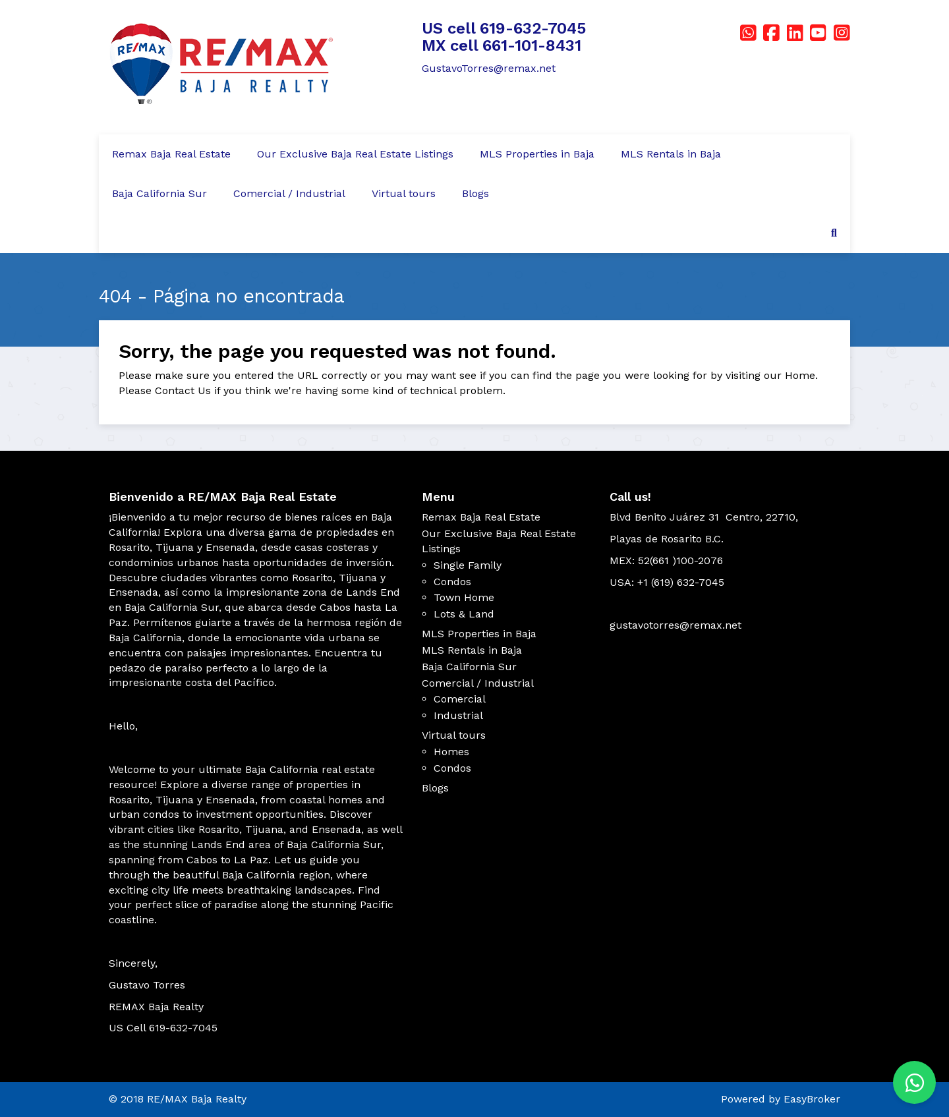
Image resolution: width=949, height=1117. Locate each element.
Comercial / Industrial (289, 193)
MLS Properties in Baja (537, 154)
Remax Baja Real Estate (171, 154)
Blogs (475, 193)
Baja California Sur (159, 193)
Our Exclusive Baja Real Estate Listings (355, 154)
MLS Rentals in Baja (671, 154)
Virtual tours (404, 193)
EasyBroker (812, 1099)
